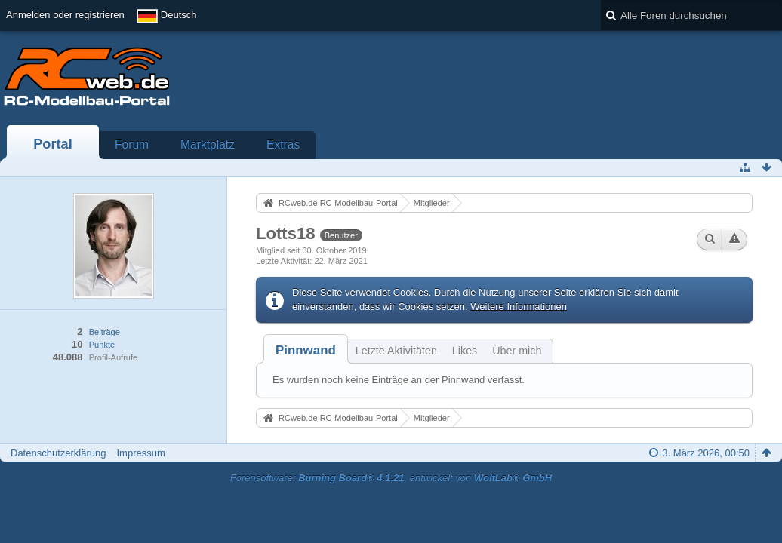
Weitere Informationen (518, 306)
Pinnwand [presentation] (306, 350)
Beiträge (104, 331)
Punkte (102, 344)
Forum (132, 144)
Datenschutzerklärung (58, 453)
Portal (52, 144)
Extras (283, 144)
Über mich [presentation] (516, 351)
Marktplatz (207, 144)
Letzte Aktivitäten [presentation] (396, 351)
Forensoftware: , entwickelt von (391, 477)
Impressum (140, 453)
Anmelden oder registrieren (65, 14)
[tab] (305, 350)
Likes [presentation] (464, 351)
